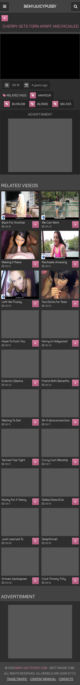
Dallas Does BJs (53, 500)
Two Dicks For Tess (54, 302)
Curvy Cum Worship (55, 460)
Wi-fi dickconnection (56, 420)
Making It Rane (12, 262)
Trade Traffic (17, 679)
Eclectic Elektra (12, 381)
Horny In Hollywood (54, 341)
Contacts (66, 679)
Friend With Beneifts (55, 381)
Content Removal (43, 679)
